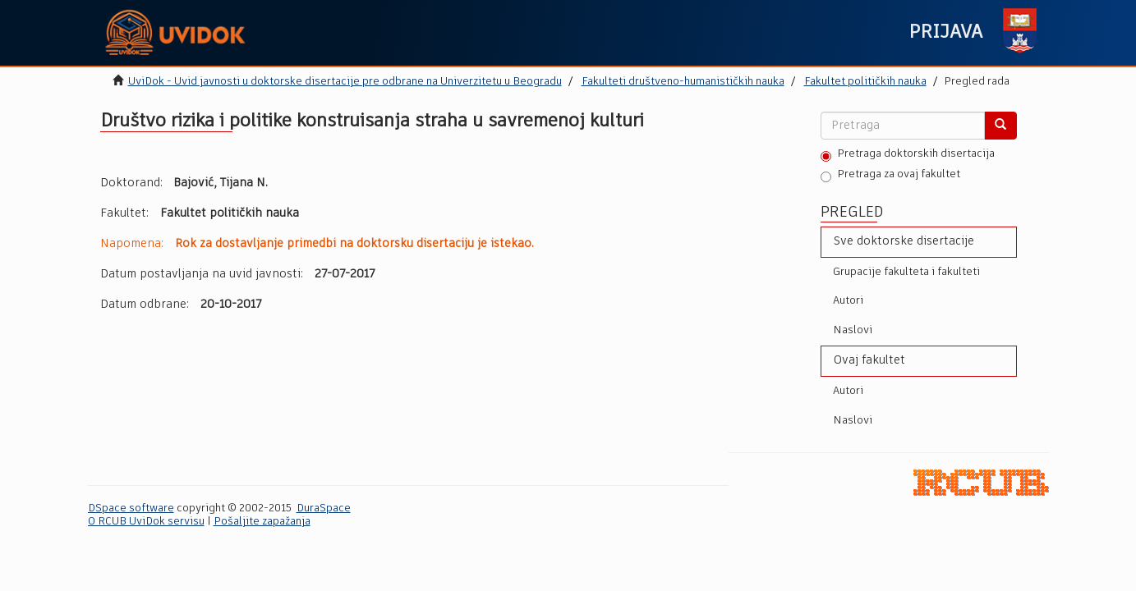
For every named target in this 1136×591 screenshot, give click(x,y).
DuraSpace (324, 508)
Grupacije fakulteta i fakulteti (906, 272)
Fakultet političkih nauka (865, 81)
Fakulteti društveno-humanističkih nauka (683, 81)
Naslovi (852, 330)
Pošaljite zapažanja (262, 521)
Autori (848, 301)
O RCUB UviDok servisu (146, 521)
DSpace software (131, 508)
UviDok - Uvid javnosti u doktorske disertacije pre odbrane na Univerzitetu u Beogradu (345, 81)
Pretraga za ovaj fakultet (890, 175)
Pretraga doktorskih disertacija (908, 155)
